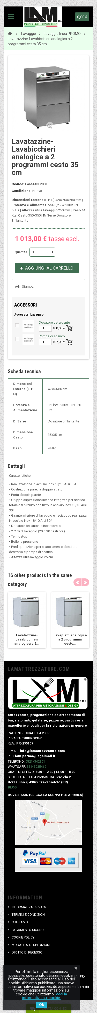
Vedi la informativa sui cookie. (44, 996)
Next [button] (85, 582)
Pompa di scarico (52, 336)
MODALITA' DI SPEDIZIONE (31, 945)
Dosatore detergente (54, 322)
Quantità (21, 252)
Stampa (28, 286)
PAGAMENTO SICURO (28, 930)
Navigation (11, 16)
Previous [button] (77, 582)
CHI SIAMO (20, 922)
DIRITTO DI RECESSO (27, 952)
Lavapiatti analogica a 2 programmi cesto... (70, 639)
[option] (27, 620)
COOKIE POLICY (23, 937)
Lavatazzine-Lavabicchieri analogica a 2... (26, 639)
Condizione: (22, 191)
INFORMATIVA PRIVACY (29, 907)
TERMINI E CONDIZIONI (29, 915)
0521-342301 (35, 761)
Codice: (18, 184)
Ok (41, 1004)
